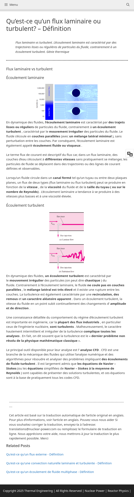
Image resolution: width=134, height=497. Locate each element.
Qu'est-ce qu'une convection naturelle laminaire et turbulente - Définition (59, 463)
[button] (67, 388)
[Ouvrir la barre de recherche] (128, 4)
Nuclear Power (95, 491)
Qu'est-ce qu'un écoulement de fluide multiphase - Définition (50, 472)
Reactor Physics (118, 491)
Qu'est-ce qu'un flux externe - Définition (35, 454)
